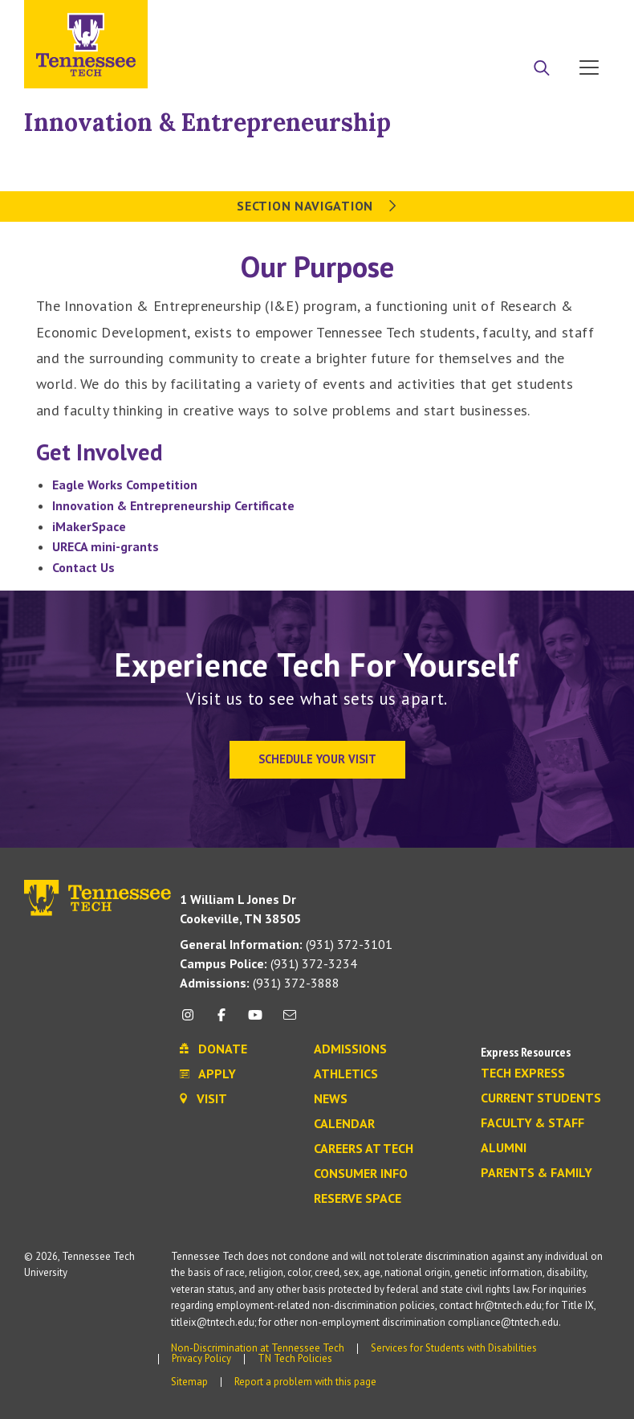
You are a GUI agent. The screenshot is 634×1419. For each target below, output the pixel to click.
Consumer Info (361, 1174)
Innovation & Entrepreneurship (207, 122)
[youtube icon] (255, 1020)
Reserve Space (357, 1199)
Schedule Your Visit (317, 759)
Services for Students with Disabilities (454, 1348)
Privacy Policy (201, 1358)
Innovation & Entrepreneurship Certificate (173, 505)
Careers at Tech (363, 1149)
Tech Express (523, 1073)
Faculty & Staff (532, 1123)
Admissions (350, 1049)
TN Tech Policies (295, 1358)
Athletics (346, 1074)
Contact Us (83, 567)
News (330, 1099)
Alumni (503, 1148)
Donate (524, 18)
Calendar (344, 1124)
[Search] (541, 69)
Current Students (541, 1098)
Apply (463, 18)
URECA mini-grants (105, 546)
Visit (584, 18)
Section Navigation (316, 206)
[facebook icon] (221, 1020)
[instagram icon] (192, 1020)
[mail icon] (290, 1020)
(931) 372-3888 (259, 983)
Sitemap (189, 1381)
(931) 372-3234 (268, 963)
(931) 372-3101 (286, 944)
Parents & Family (536, 1173)
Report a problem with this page (305, 1381)
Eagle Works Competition (124, 484)
